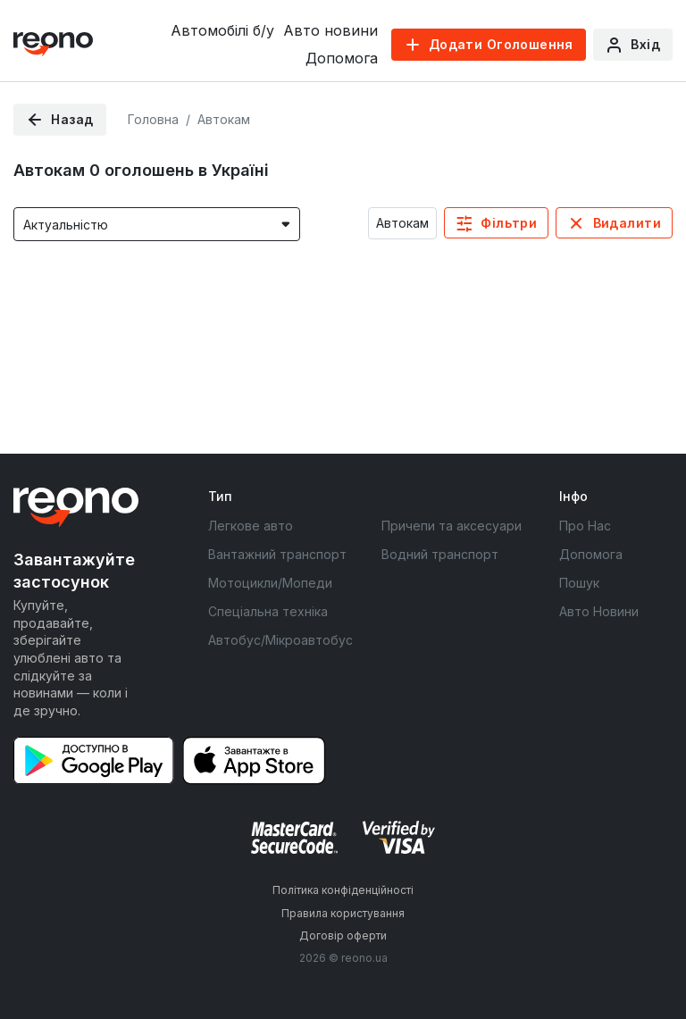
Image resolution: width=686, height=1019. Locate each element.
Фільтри (509, 222)
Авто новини (330, 30)
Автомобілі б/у (222, 30)
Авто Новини (599, 611)
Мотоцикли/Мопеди (270, 582)
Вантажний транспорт (277, 554)
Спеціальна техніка (268, 611)
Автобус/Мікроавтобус (280, 639)
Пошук (579, 582)
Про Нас (585, 525)
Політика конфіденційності (343, 890)
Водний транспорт (439, 554)
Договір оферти (343, 935)
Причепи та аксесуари (451, 525)
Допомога (341, 58)
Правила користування (343, 913)
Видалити (627, 222)
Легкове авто (250, 525)
